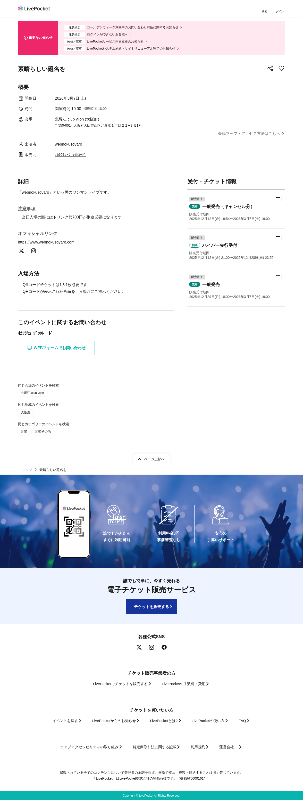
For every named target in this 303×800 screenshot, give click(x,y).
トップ (28, 469)
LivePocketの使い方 (212, 721)
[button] (236, 212)
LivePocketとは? (163, 721)
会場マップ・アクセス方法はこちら (249, 136)
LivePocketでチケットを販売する (117, 684)
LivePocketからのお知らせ (109, 721)
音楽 (24, 433)
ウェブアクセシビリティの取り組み (82, 747)
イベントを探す (56, 721)
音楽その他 (41, 433)
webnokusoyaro (68, 147)
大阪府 (25, 415)
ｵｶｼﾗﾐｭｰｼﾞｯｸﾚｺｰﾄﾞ (70, 157)
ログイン (279, 11)
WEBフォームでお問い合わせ (56, 350)
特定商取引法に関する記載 (153, 747)
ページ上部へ (154, 458)
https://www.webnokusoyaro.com (49, 245)
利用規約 (200, 747)
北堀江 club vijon (31, 396)
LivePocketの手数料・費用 (185, 684)
